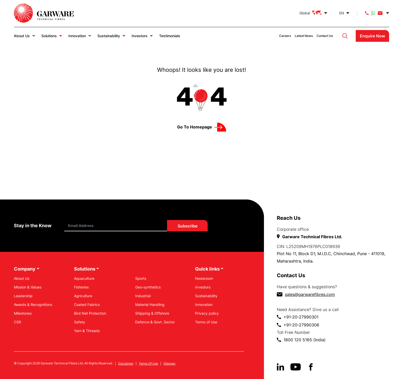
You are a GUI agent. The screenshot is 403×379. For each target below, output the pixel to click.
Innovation (77, 36)
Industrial (143, 296)
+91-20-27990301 (300, 317)
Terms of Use (206, 322)
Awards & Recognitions (33, 304)
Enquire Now (372, 35)
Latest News (304, 36)
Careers (285, 36)
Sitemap (169, 363)
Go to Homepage (194, 126)
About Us (22, 36)
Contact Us (325, 36)
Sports (140, 278)
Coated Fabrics (87, 304)
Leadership (23, 296)
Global (310, 13)
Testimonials (169, 36)
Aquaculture (84, 278)
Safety (79, 322)
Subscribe (187, 225)
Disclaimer (125, 363)
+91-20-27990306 (301, 324)
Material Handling (149, 304)
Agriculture (83, 296)
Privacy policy (207, 313)
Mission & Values (27, 287)
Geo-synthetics (148, 287)
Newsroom (204, 278)
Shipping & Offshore (152, 313)
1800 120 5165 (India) (304, 339)
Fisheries (81, 287)
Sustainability (108, 36)
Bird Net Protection (90, 313)
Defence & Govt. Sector (155, 322)
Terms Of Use (148, 363)
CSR (17, 322)
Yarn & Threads (87, 330)
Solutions (49, 36)
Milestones (23, 313)
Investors (140, 36)
